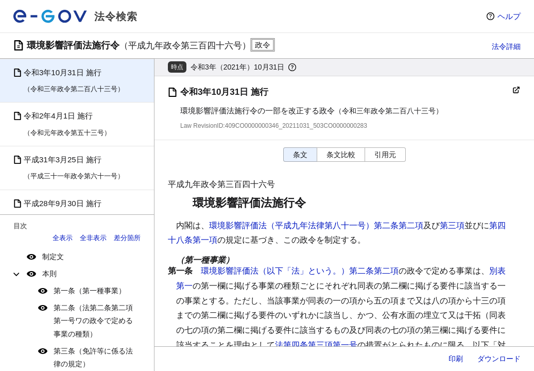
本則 (49, 273)
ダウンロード (499, 359)
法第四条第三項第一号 (316, 345)
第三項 (452, 225)
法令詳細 (506, 46)
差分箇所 (127, 238)
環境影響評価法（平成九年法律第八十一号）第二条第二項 (316, 225)
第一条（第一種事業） (90, 290)
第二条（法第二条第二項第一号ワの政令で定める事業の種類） (93, 320)
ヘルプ (509, 16)
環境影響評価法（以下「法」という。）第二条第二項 (300, 270)
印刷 (456, 359)
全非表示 (93, 238)
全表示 (63, 238)
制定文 (53, 256)
